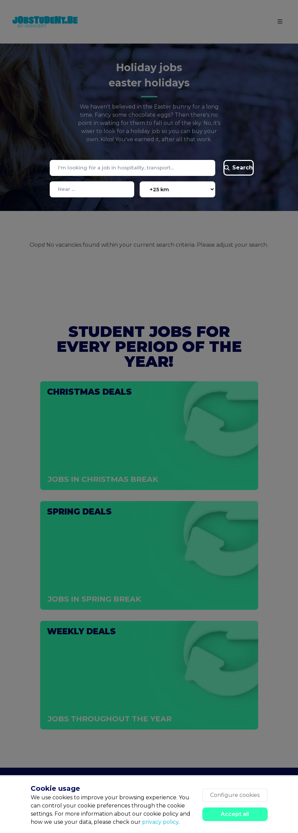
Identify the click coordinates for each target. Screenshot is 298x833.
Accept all (235, 814)
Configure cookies (235, 795)
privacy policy (160, 822)
